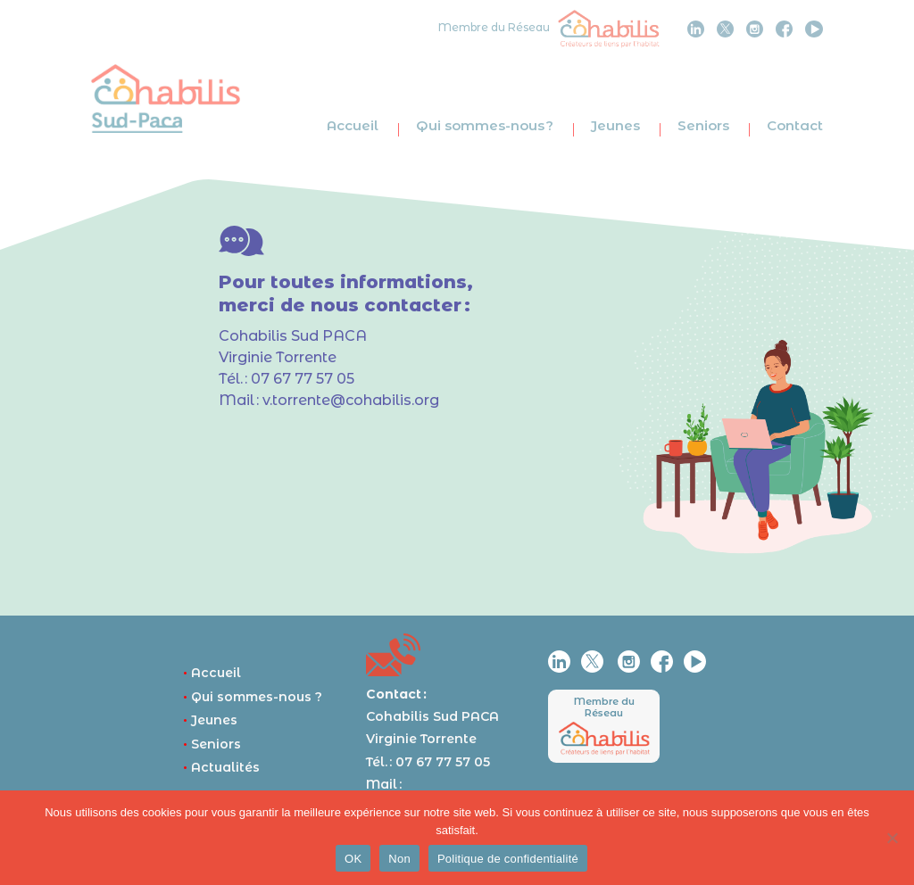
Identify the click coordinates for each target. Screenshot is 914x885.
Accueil (352, 125)
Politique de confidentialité (507, 858)
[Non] (892, 838)
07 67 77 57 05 (302, 378)
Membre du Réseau (604, 707)
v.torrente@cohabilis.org (350, 400)
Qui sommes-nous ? (484, 125)
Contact (795, 125)
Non (399, 858)
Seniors (703, 125)
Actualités (221, 767)
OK (353, 858)
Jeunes (615, 125)
